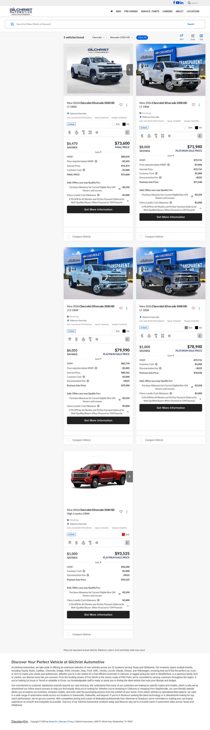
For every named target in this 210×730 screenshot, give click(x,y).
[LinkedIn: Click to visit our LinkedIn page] (181, 3)
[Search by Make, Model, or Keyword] (100, 24)
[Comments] (127, 132)
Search (191, 24)
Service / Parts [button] (150, 11)
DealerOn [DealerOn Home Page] (53, 721)
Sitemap (62, 721)
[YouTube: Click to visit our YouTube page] (177, 3)
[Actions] (127, 105)
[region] (98, 179)
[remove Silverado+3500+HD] (121, 37)
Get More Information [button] (98, 209)
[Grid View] (192, 37)
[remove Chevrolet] (98, 37)
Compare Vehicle (82, 236)
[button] (129, 70)
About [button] (179, 11)
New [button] (118, 11)
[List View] (201, 37)
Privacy (71, 721)
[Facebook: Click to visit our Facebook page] (174, 3)
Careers (167, 11)
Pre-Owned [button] (131, 11)
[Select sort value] (182, 37)
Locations (193, 11)
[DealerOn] (19, 721)
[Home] (111, 11)
